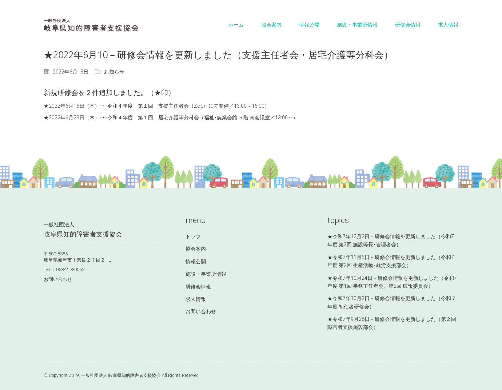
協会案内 (196, 249)
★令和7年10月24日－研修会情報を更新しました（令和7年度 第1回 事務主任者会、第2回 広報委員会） (392, 282)
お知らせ (114, 72)
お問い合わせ (58, 279)
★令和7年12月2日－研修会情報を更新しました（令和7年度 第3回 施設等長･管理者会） (390, 240)
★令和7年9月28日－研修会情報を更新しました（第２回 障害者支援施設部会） (391, 323)
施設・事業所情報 (206, 274)
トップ (193, 236)
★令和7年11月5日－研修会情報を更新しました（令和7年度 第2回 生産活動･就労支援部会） (390, 261)
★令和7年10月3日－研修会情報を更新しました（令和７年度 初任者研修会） (391, 302)
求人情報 (196, 299)
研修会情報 (198, 287)
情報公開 (196, 261)
